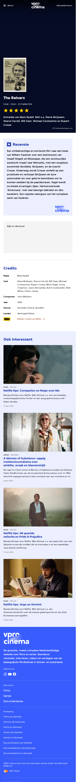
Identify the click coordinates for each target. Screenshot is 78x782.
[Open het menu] (8, 5)
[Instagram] (5, 674)
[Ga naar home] (37, 5)
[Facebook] (14, 674)
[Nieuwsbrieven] (64, 5)
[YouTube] (10, 674)
